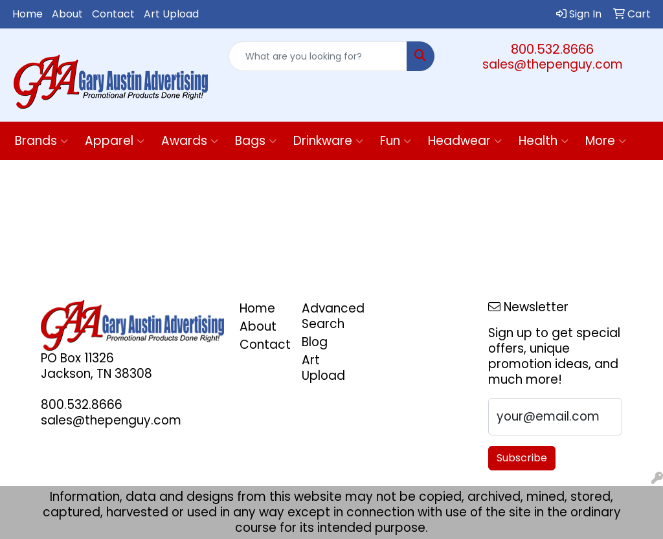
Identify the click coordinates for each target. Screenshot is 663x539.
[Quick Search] (318, 56)
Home (27, 13)
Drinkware (328, 140)
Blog (315, 342)
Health (543, 140)
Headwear (465, 140)
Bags (255, 140)
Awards (189, 140)
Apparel (114, 140)
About (67, 13)
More (605, 140)
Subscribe (522, 457)
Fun (395, 140)
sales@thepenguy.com (552, 64)
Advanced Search (325, 316)
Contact (113, 13)
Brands (41, 140)
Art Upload (171, 13)
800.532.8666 (552, 49)
